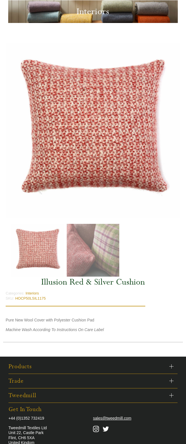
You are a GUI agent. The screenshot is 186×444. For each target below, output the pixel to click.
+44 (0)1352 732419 (26, 418)
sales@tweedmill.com (112, 418)
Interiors (32, 293)
